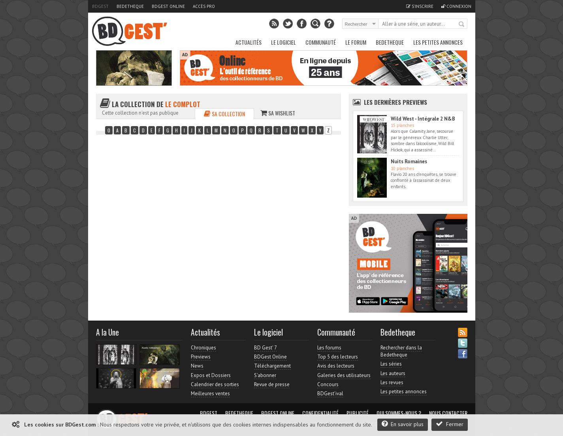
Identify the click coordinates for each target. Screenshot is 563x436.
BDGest (100, 6)
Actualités (248, 42)
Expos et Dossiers (211, 375)
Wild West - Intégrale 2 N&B (423, 118)
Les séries (391, 364)
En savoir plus (403, 424)
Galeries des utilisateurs (344, 375)
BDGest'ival (330, 393)
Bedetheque (130, 6)
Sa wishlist (277, 113)
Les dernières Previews (395, 102)
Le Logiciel (283, 42)
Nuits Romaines (409, 161)
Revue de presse (272, 384)
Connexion (456, 6)
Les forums (329, 347)
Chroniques (203, 347)
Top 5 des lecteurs (337, 356)
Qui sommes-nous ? (399, 413)
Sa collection (224, 113)
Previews (201, 356)
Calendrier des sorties (215, 384)
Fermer (449, 424)
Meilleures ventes (210, 393)
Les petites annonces (438, 42)
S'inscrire (419, 6)
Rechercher (462, 24)
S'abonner (265, 375)
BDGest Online (168, 6)
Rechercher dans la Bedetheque (401, 351)
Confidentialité (320, 413)
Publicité (357, 413)
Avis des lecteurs (335, 365)
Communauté (320, 42)
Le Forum (355, 42)
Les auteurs (392, 373)
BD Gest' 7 (265, 347)
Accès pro (204, 6)
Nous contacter (448, 413)
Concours (328, 384)
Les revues (391, 382)
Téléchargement (272, 365)
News (197, 365)
